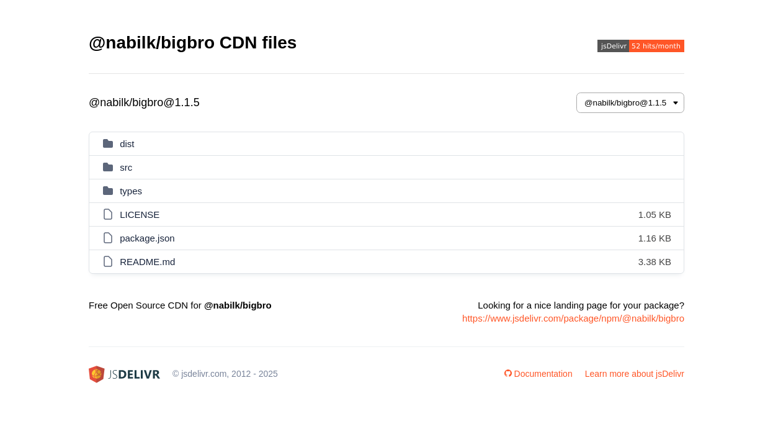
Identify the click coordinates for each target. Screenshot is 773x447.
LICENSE (139, 214)
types (131, 191)
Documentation (538, 374)
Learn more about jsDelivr (634, 374)
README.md (147, 261)
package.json (147, 238)
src (126, 167)
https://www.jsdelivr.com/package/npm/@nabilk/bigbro (573, 318)
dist (127, 143)
